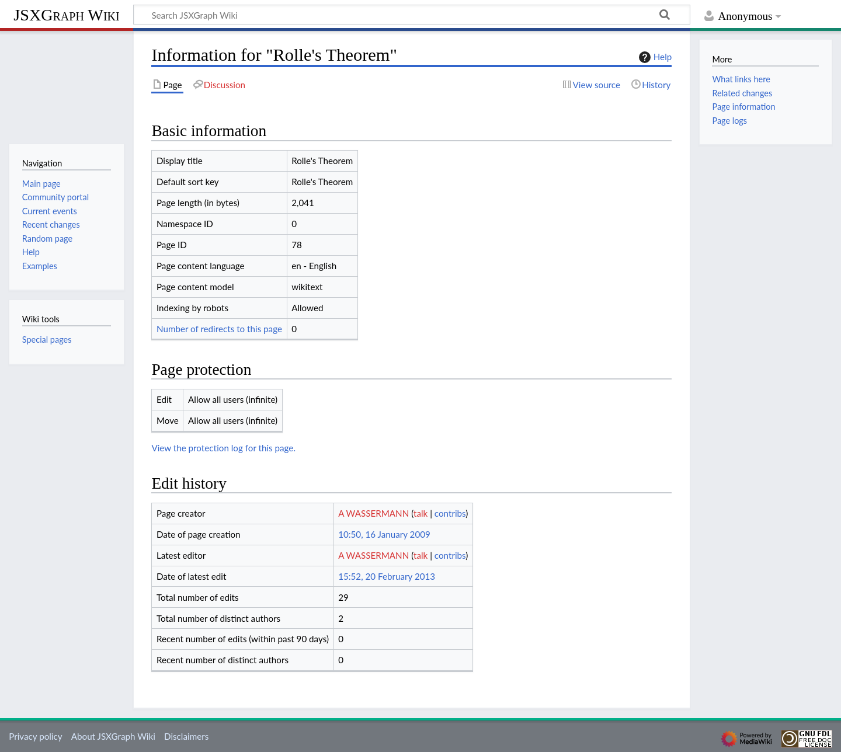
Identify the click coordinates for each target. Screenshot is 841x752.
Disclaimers (186, 736)
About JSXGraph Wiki (113, 736)
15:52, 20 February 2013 (386, 576)
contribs (450, 513)
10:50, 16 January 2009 (384, 534)
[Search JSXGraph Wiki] (412, 14)
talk (420, 513)
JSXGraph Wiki (66, 15)
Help (654, 57)
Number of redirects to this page (219, 328)
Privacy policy (35, 736)
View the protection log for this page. (223, 448)
